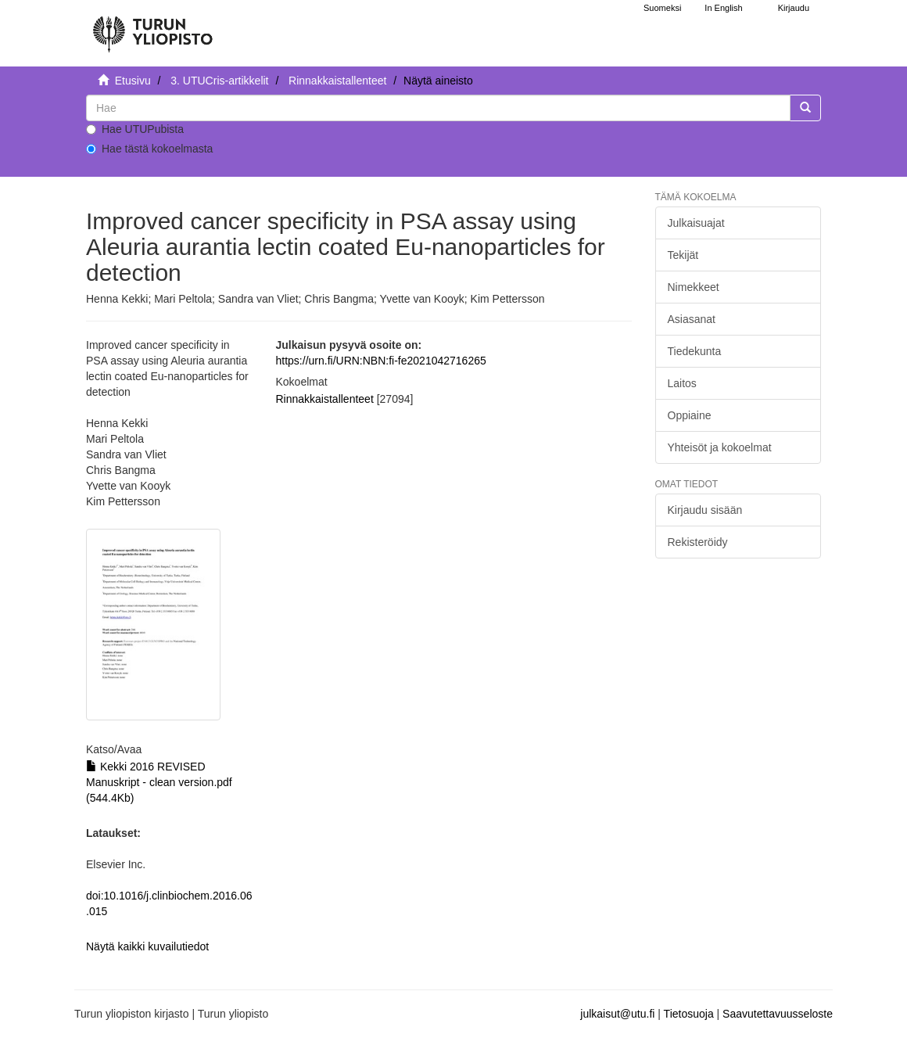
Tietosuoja (689, 1013)
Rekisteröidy (698, 542)
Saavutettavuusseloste (777, 1013)
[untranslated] (438, 108)
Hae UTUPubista (135, 129)
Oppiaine (690, 415)
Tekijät (683, 255)
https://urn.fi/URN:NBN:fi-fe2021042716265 (381, 360)
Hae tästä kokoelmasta (149, 148)
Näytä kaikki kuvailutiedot (147, 946)
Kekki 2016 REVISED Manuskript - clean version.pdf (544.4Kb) (159, 782)
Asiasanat (691, 319)
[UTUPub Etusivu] (152, 27)
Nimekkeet (693, 287)
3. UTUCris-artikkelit (219, 80)
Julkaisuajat (696, 223)
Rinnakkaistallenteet (337, 80)
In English (723, 8)
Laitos (682, 383)
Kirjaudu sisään (705, 510)
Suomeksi (662, 8)
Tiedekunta (695, 351)
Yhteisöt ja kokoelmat (720, 447)
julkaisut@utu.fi (617, 1013)
